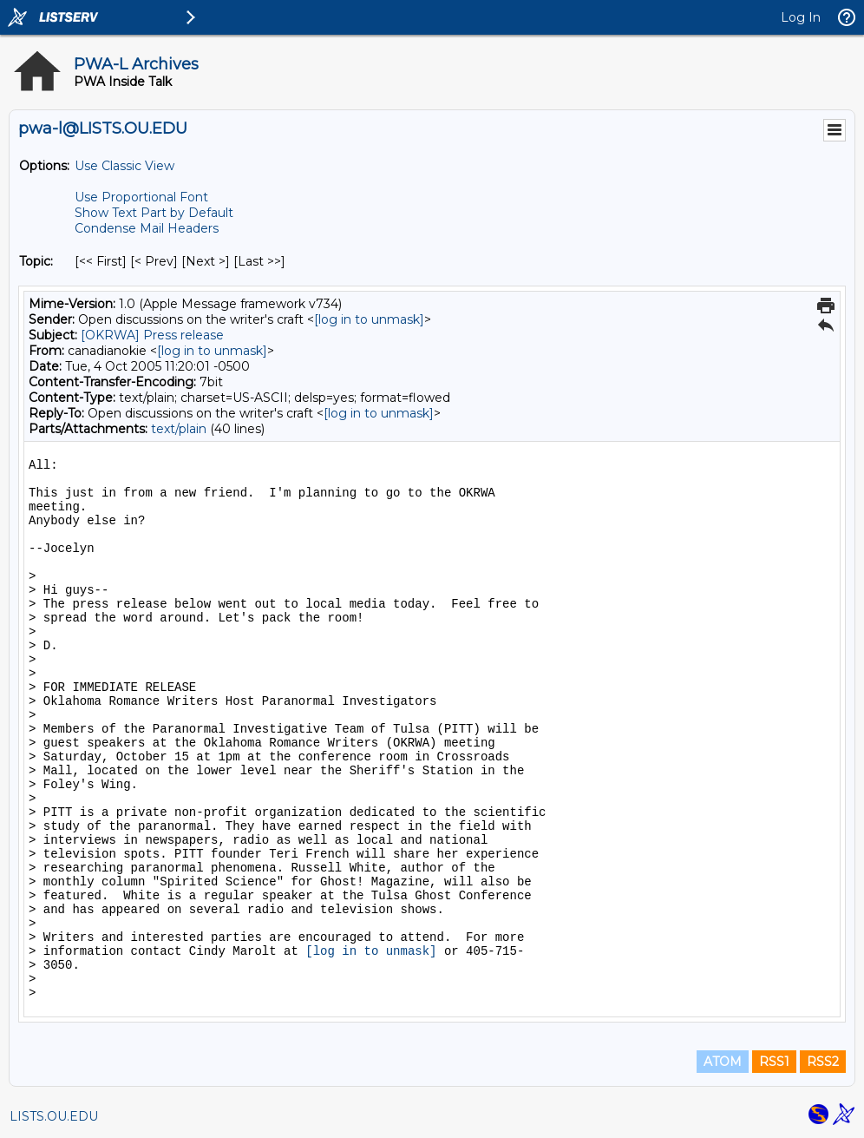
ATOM (723, 1061)
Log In (801, 17)
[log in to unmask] (369, 319)
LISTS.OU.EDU (54, 1116)
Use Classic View (124, 166)
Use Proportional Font (141, 197)
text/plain (178, 429)
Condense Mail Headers (147, 228)
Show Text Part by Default (154, 212)
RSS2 (823, 1061)
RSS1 (774, 1061)
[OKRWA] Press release (152, 335)
